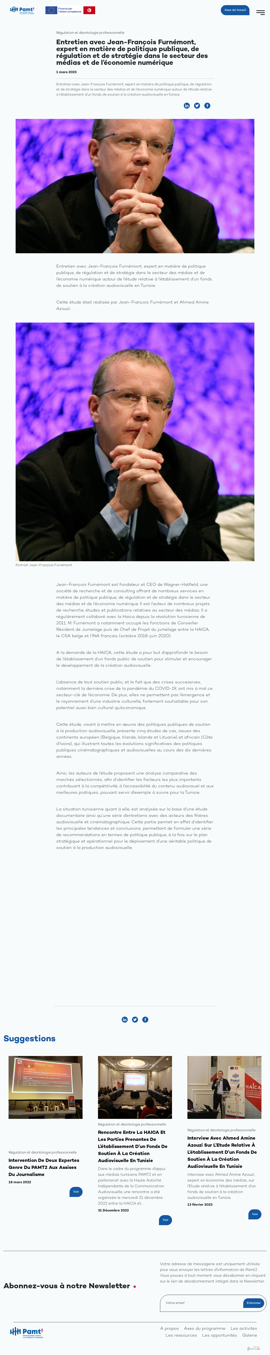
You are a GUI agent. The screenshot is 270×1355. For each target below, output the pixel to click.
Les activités (244, 1329)
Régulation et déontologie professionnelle (90, 33)
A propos (169, 1329)
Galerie (249, 1335)
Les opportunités (219, 1335)
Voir (76, 1192)
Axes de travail (235, 10)
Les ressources (181, 1335)
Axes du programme (204, 1329)
